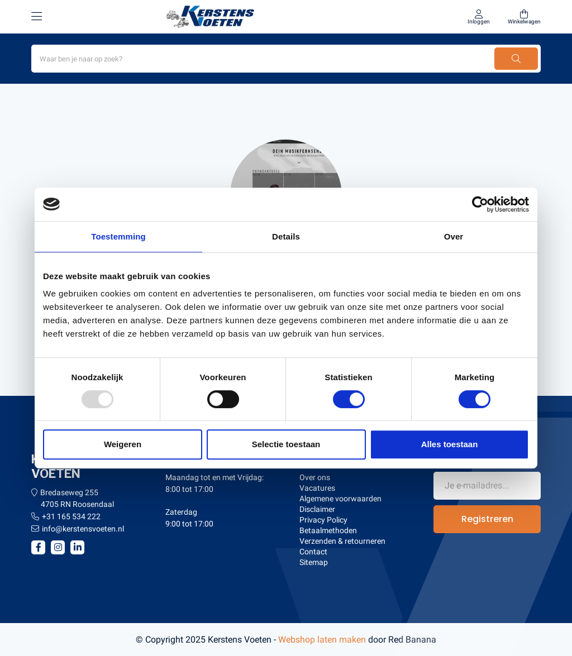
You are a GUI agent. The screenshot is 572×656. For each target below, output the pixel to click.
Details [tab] (286, 236)
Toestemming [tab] (118, 236)
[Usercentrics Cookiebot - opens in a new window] (480, 204)
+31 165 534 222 (71, 516)
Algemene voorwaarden (340, 498)
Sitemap (313, 562)
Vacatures (317, 487)
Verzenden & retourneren (342, 541)
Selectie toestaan (286, 444)
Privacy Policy (323, 519)
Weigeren (122, 444)
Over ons (314, 477)
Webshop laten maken (322, 639)
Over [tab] (454, 236)
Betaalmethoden (328, 530)
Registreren (487, 519)
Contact (313, 551)
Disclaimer (317, 509)
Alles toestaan (449, 444)
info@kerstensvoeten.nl (83, 528)
